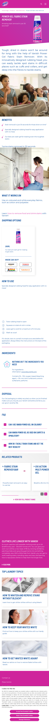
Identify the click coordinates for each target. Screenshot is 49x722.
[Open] (41, 4)
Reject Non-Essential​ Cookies (24, 715)
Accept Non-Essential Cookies (24, 711)
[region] (24, 704)
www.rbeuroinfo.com (29, 372)
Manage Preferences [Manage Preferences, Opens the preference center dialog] (24, 719)
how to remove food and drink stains (25, 213)
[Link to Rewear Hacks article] (6, 564)
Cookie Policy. (5, 705)
